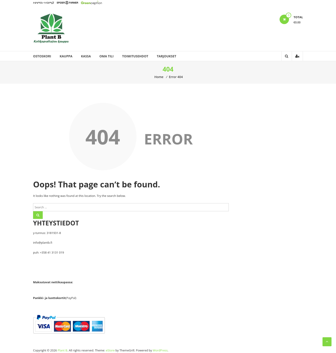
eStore (110, 350)
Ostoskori (42, 56)
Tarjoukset (166, 56)
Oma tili (106, 56)
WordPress (160, 350)
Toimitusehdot (135, 56)
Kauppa (66, 56)
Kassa (86, 56)
